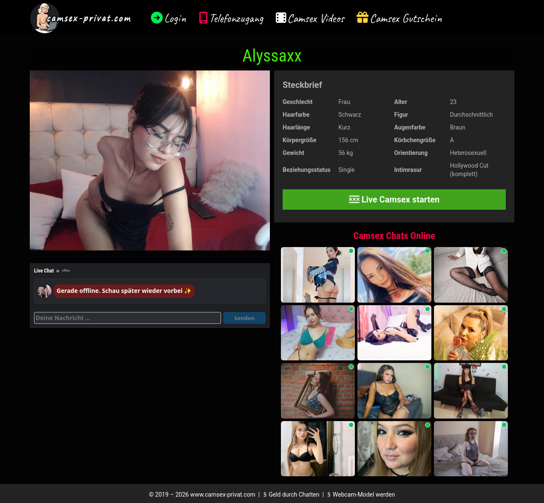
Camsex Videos (315, 18)
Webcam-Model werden (360, 494)
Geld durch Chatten (290, 494)
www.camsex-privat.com (222, 494)
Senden (244, 318)
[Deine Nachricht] (127, 318)
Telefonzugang (236, 18)
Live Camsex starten (394, 199)
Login (175, 18)
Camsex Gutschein (406, 18)
